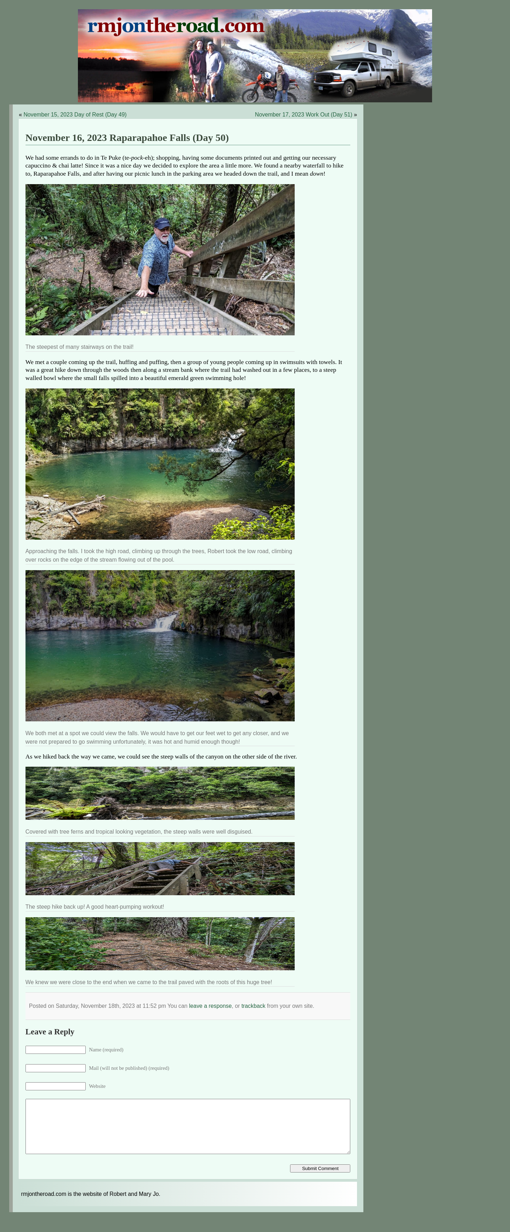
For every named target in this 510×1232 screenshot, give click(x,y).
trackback (254, 1006)
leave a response (210, 1006)
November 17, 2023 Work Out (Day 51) (303, 115)
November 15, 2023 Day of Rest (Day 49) (74, 115)
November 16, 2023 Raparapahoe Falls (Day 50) (127, 137)
